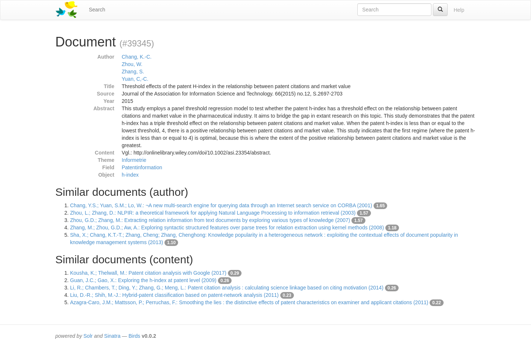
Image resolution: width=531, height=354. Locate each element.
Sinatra (112, 336)
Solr (88, 336)
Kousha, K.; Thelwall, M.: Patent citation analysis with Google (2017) (148, 273)
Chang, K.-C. (137, 57)
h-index (130, 175)
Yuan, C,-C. (135, 79)
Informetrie (134, 160)
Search (97, 10)
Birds (134, 336)
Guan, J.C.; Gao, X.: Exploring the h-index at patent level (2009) (143, 280)
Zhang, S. (133, 71)
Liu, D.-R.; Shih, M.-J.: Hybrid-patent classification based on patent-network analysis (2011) (174, 295)
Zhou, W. (132, 64)
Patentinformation (142, 167)
